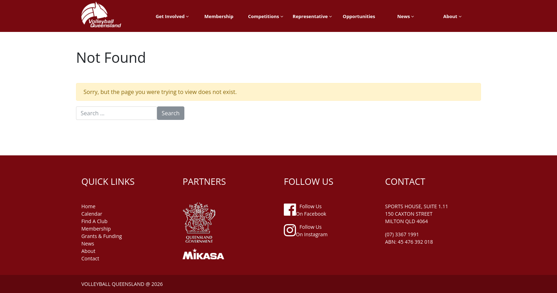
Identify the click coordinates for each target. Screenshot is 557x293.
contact (90, 258)
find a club (94, 221)
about (88, 251)
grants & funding (101, 236)
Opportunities (359, 16)
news (87, 243)
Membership (218, 16)
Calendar (91, 213)
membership (96, 228)
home (88, 206)
